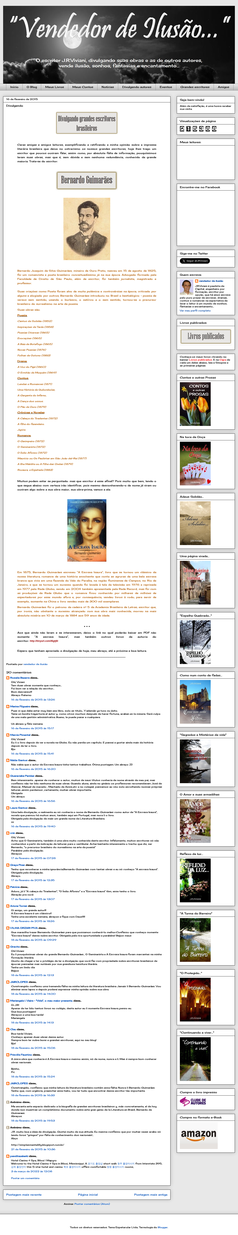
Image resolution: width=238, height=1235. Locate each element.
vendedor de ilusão (211, 280)
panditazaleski (19, 1156)
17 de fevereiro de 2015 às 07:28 (33, 858)
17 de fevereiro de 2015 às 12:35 (33, 880)
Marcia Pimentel (20, 734)
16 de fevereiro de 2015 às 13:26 (33, 699)
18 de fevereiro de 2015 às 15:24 (33, 1076)
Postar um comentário (25, 1178)
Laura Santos (19, 807)
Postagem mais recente (24, 1194)
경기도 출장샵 (95, 1163)
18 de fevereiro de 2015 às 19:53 (33, 1120)
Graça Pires (17, 865)
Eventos (166, 87)
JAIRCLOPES (19, 982)
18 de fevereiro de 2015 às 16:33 (33, 1095)
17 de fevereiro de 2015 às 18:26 (33, 921)
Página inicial (88, 1194)
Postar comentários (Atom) (92, 1203)
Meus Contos (82, 87)
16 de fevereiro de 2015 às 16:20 (33, 769)
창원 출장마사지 (115, 1166)
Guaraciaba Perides (22, 775)
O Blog (32, 87)
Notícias (108, 87)
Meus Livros (54, 87)
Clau (13, 1029)
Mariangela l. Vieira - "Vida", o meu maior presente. (41, 1000)
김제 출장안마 (18, 1166)
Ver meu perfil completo (195, 310)
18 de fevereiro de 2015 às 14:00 (33, 993)
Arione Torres (18, 905)
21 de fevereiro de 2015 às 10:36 (33, 1149)
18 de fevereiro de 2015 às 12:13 (32, 975)
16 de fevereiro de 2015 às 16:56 (33, 801)
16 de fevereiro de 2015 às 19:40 (33, 826)
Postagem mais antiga (150, 1194)
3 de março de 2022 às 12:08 (31, 1171)
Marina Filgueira (20, 706)
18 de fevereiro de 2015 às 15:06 (33, 1047)
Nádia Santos (19, 760)
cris (12, 833)
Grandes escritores (195, 87)
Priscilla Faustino (21, 1054)
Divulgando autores (136, 87)
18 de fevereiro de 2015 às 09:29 (33, 939)
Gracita (15, 946)
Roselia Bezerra (19, 677)
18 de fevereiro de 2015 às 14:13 (32, 1022)
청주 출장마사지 (126, 1163)
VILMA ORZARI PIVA (24, 927)
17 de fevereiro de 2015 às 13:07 (33, 899)
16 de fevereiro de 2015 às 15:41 (32, 753)
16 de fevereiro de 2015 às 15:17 (32, 728)
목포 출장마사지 (72, 1166)
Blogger (163, 1227)
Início (14, 87)
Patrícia (15, 887)
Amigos (223, 87)
